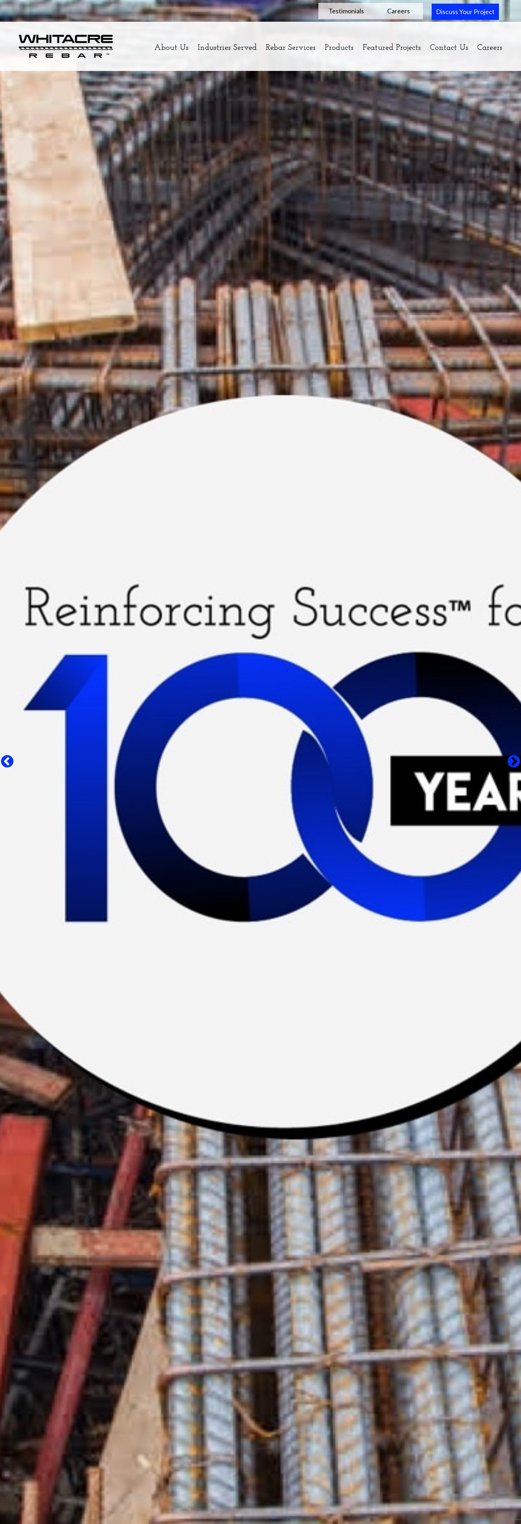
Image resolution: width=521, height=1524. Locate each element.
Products (339, 48)
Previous (7, 762)
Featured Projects (392, 48)
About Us (171, 48)
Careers (398, 11)
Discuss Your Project (465, 12)
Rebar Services (290, 48)
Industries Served (227, 48)
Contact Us (449, 48)
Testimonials (346, 11)
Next (514, 762)
